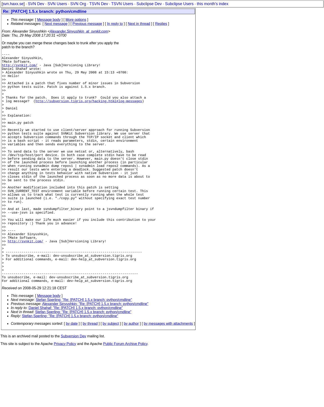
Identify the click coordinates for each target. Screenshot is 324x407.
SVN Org (78, 4)
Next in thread (139, 24)
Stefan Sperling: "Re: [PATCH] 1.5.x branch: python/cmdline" (84, 357)
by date (71, 381)
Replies (161, 24)
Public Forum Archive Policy (125, 401)
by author (131, 381)
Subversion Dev (73, 394)
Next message (55, 24)
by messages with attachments (168, 381)
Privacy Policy (65, 401)
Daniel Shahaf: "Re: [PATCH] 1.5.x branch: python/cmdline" (76, 365)
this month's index (212, 4)
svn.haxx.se (13, 4)
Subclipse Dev (149, 4)
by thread (90, 381)
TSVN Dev (98, 4)
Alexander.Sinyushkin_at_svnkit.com (79, 31)
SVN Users (57, 4)
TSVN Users (122, 4)
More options (76, 20)
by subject (111, 381)
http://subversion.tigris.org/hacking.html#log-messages (88, 113)
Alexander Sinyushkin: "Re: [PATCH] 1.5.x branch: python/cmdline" (95, 361)
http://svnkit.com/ (19, 68)
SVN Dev (36, 4)
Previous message (87, 24)
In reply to (115, 24)
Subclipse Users (179, 4)
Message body (48, 20)
